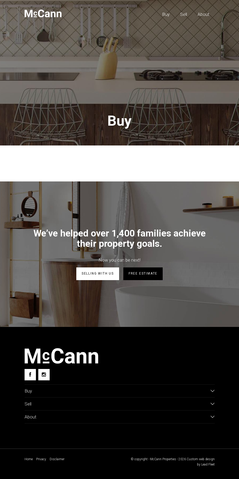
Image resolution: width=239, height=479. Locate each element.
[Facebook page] (30, 374)
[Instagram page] (44, 374)
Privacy (41, 459)
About (203, 14)
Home (29, 459)
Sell (183, 14)
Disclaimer (57, 459)
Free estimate (143, 273)
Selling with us (98, 273)
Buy (166, 14)
